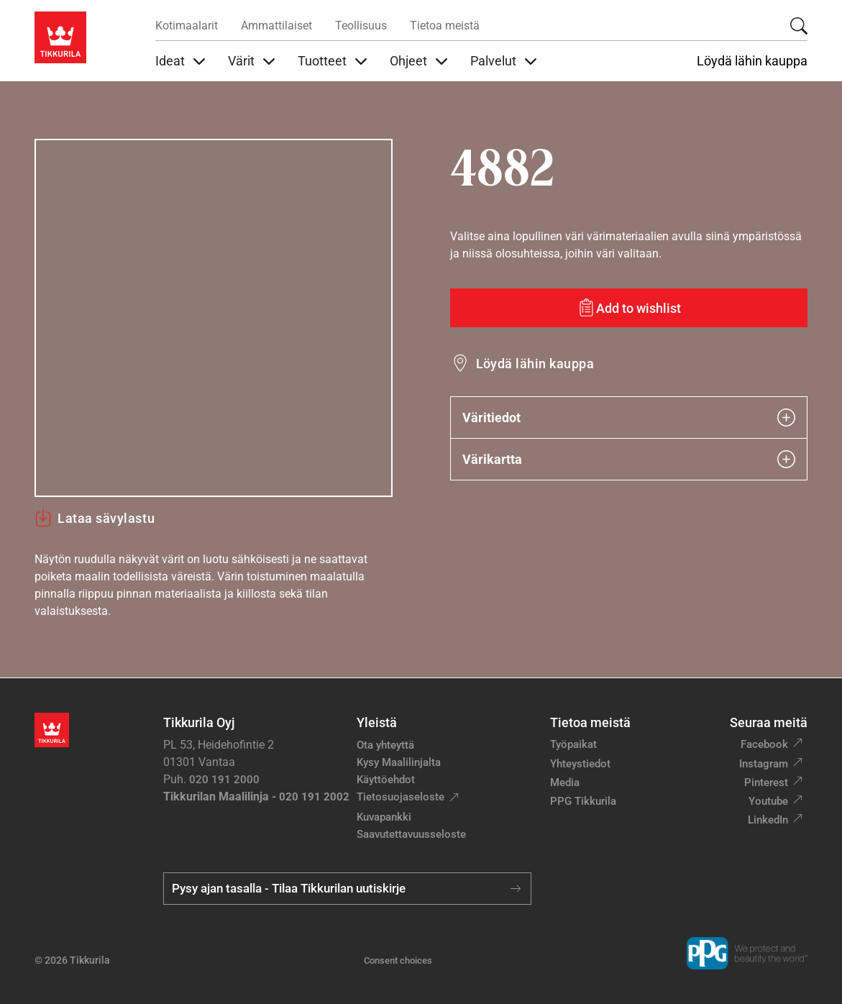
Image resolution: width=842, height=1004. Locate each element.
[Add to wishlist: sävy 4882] (629, 307)
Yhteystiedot (580, 763)
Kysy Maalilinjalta (399, 762)
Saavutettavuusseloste (411, 834)
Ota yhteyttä (385, 745)
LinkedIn (768, 819)
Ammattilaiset (276, 25)
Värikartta (629, 459)
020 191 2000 (224, 779)
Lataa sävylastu (95, 517)
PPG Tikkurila (583, 801)
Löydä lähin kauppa (752, 61)
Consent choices (398, 960)
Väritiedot (629, 417)
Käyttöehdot (386, 779)
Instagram (763, 763)
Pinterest (766, 782)
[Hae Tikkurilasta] (798, 26)
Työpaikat (573, 744)
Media (565, 782)
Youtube (768, 801)
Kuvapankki (384, 817)
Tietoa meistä (445, 25)
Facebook (764, 744)
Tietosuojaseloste (400, 796)
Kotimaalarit (186, 25)
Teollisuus (361, 25)
